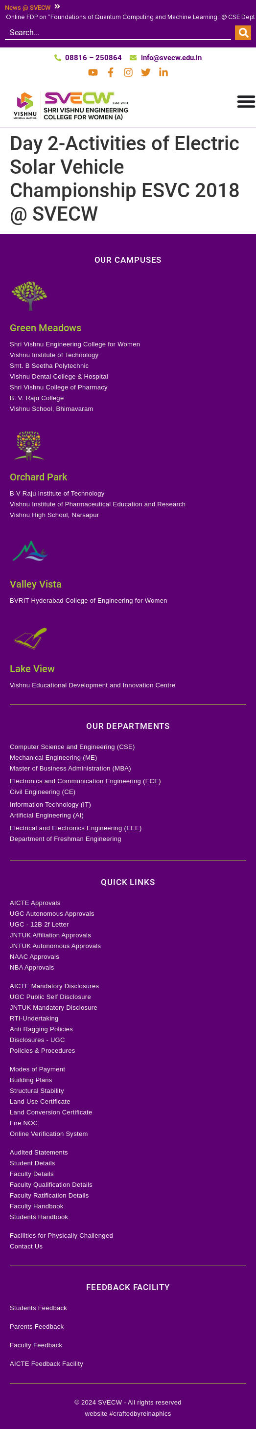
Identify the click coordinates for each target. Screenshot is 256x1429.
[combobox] (118, 32)
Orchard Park (38, 477)
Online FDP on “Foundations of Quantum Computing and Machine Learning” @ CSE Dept (130, 17)
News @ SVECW (27, 7)
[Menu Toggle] (246, 101)
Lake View (32, 669)
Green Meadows (45, 328)
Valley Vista (36, 584)
